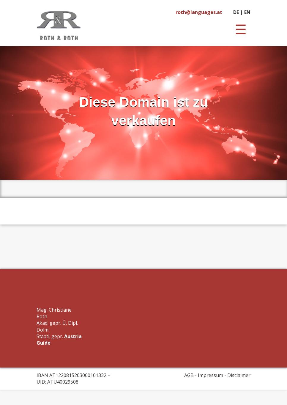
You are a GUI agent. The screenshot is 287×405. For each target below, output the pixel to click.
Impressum (210, 375)
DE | (238, 12)
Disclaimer (238, 375)
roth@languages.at (199, 12)
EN (247, 12)
